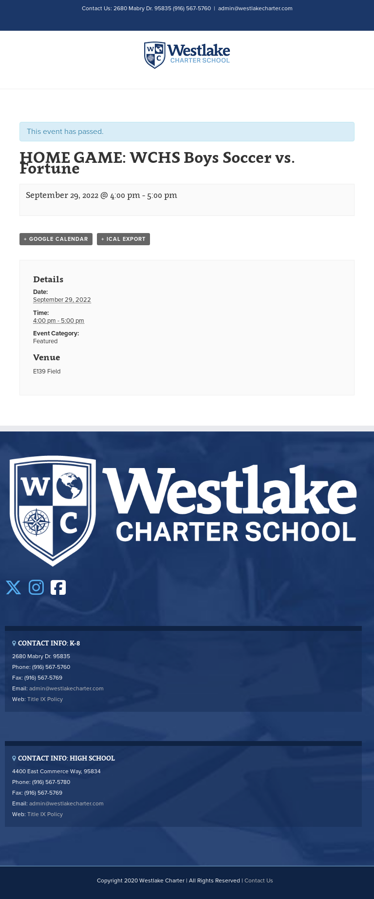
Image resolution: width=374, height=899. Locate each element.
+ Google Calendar (56, 239)
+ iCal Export (123, 239)
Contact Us (258, 880)
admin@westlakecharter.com (255, 8)
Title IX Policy (45, 699)
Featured (45, 341)
